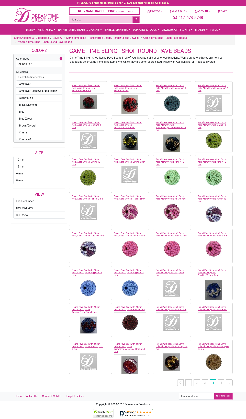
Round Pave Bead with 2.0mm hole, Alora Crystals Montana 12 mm (213, 88)
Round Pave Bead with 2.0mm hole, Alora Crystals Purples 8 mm (88, 234)
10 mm (20, 159)
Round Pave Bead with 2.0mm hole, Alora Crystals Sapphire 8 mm (170, 272)
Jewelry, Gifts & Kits (176, 29)
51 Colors (22, 72)
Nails (214, 29)
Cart (222, 11)
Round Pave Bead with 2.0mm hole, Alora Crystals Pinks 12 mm (129, 197)
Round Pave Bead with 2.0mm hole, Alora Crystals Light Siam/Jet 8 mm (128, 88)
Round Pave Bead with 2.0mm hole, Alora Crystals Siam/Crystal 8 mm (87, 346)
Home (18, 396)
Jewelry (57, 37)
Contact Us (31, 396)
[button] (61, 59)
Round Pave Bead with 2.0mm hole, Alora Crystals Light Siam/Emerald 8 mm (86, 88)
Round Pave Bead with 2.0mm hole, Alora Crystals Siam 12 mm (171, 308)
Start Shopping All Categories (31, 37)
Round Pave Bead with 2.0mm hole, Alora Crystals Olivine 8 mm (129, 160)
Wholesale (177, 11)
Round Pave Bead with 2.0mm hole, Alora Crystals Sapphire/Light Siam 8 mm (86, 309)
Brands (200, 29)
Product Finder (25, 201)
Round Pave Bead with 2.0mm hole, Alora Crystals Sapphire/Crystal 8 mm (212, 272)
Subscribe (223, 396)
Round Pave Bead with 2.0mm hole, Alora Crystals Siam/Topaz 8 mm (171, 346)
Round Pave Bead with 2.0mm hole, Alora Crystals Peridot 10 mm (170, 162)
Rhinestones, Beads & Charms (79, 29)
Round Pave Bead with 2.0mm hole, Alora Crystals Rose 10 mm (129, 234)
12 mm (20, 166)
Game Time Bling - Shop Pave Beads (165, 37)
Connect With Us (52, 396)
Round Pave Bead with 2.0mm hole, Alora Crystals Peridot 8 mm (87, 197)
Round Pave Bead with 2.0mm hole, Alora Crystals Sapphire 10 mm (87, 272)
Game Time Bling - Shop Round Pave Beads (45, 42)
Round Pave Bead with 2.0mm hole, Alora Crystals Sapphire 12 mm (129, 272)
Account (201, 11)
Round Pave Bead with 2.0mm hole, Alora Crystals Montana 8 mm (86, 125)
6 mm (19, 173)
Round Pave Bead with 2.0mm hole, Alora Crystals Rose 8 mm (212, 234)
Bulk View (22, 215)
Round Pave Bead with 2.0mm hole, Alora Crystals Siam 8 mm (212, 308)
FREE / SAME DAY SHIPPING (104, 11)
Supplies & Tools (145, 29)
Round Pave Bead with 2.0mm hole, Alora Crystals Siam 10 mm (129, 308)
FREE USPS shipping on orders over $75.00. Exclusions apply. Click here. (123, 2)
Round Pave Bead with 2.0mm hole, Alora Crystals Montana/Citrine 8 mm (128, 125)
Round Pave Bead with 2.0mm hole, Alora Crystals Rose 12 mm (171, 234)
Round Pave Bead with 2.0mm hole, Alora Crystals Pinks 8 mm (171, 197)
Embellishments (116, 29)
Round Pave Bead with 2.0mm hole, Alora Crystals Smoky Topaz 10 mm (213, 346)
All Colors (24, 64)
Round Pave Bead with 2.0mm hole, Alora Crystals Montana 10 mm (171, 88)
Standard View (24, 208)
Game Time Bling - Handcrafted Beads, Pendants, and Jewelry (102, 37)
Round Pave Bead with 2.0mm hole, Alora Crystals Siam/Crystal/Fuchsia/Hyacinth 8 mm (129, 348)
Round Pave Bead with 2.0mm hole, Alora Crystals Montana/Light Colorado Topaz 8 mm (171, 126)
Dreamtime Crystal (39, 29)
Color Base (39, 59)
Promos (153, 11)
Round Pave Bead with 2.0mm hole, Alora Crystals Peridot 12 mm (212, 162)
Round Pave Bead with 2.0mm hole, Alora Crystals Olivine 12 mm (86, 162)
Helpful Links (74, 396)
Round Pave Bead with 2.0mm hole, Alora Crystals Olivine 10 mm (212, 125)
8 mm (19, 180)
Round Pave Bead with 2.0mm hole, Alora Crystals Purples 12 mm (212, 199)
